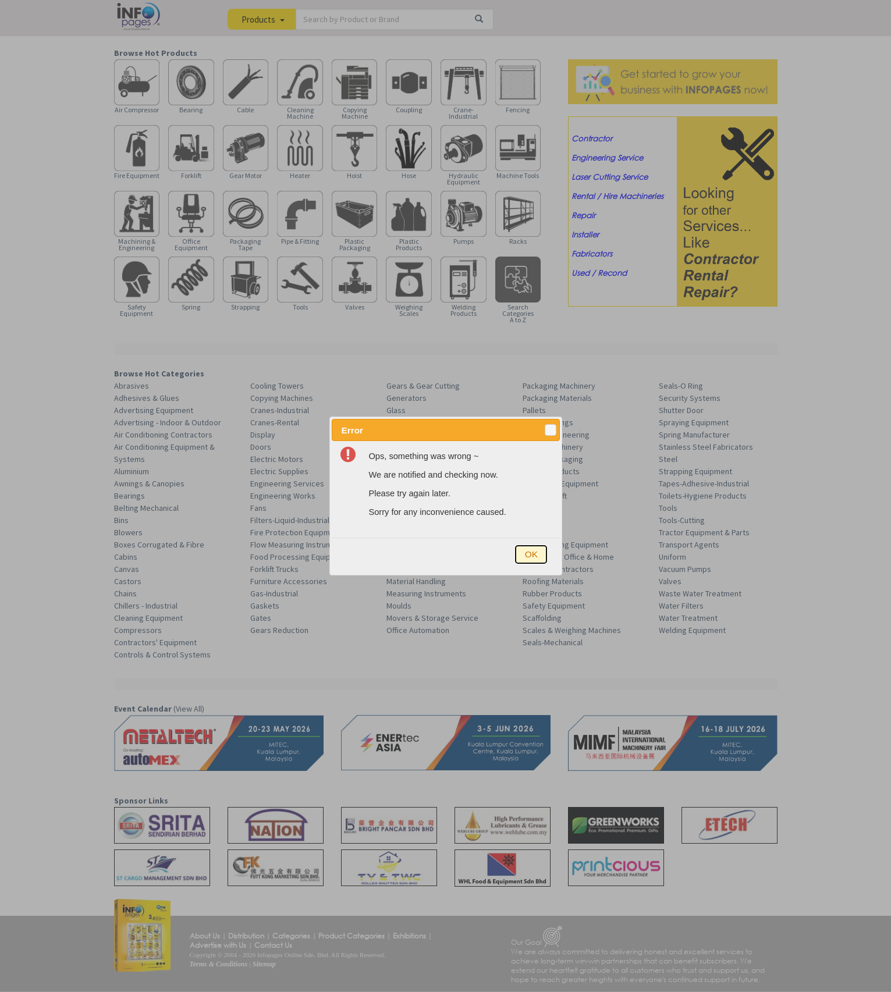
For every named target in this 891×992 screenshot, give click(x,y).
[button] (550, 430)
